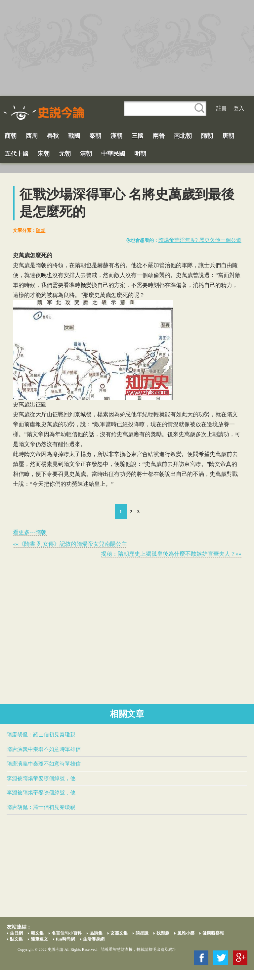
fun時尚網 (65, 939)
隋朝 (207, 136)
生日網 (16, 933)
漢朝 (116, 136)
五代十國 (16, 153)
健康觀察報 (213, 933)
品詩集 (96, 933)
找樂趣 (162, 933)
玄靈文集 (119, 933)
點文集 (16, 939)
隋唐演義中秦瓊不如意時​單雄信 (44, 749)
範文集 (37, 933)
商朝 (11, 136)
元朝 (65, 153)
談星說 (142, 933)
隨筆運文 (39, 939)
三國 (138, 136)
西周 (32, 136)
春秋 (53, 136)
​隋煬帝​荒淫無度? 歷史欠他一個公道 (199, 240)
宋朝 (44, 153)
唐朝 (228, 136)
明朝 (140, 153)
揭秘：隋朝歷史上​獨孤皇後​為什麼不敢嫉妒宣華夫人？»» (171, 554)
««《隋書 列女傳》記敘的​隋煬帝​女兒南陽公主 (70, 544)
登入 (238, 108)
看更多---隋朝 (30, 532)
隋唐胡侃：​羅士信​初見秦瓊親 (41, 734)
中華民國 (113, 153)
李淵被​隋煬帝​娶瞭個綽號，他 (41, 778)
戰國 (74, 136)
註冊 (221, 108)
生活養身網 (94, 939)
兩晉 (159, 136)
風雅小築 (185, 933)
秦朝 (95, 136)
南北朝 (183, 136)
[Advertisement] (127, 48)
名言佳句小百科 (67, 933)
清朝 (86, 153)
